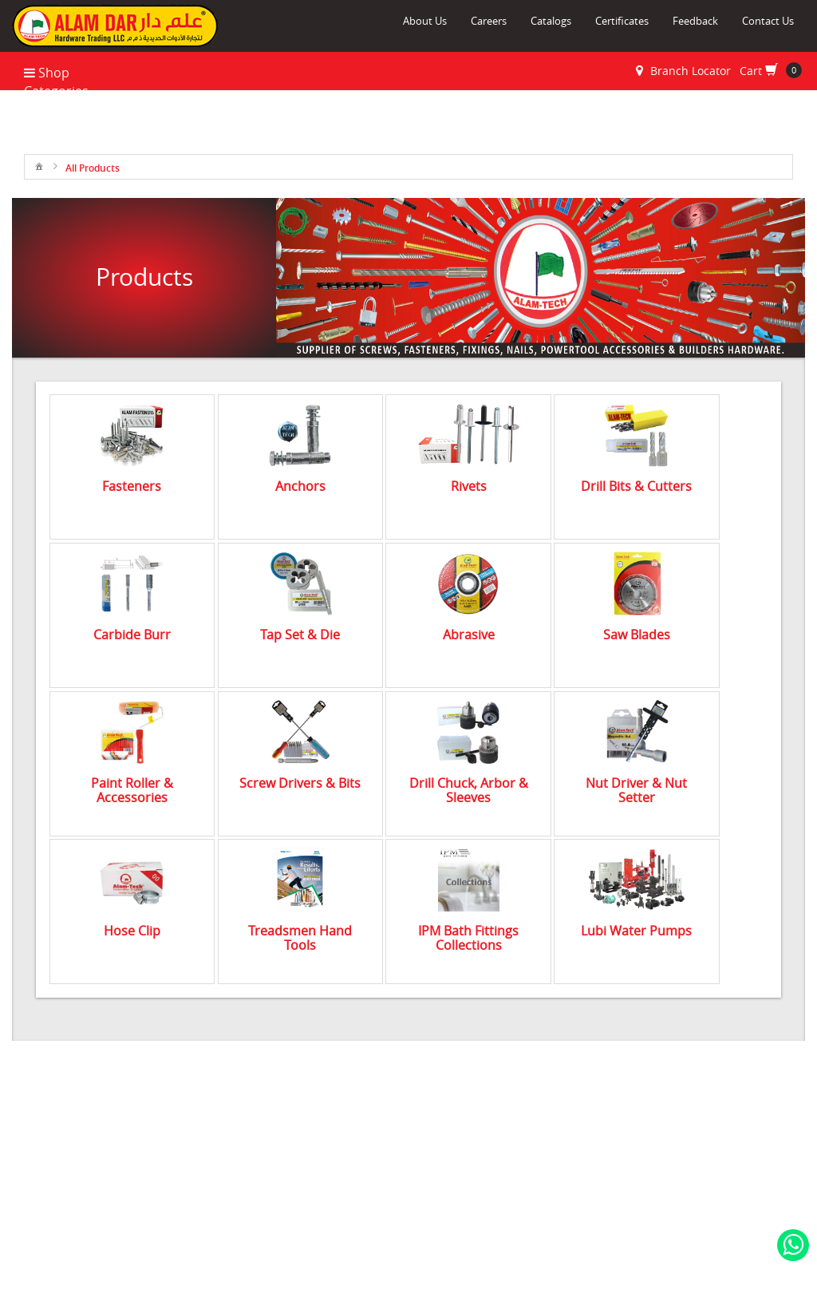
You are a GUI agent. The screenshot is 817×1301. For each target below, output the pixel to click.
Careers (489, 21)
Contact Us (768, 21)
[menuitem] (39, 165)
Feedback (695, 21)
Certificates (622, 21)
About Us (425, 21)
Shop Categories (56, 82)
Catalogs (551, 21)
